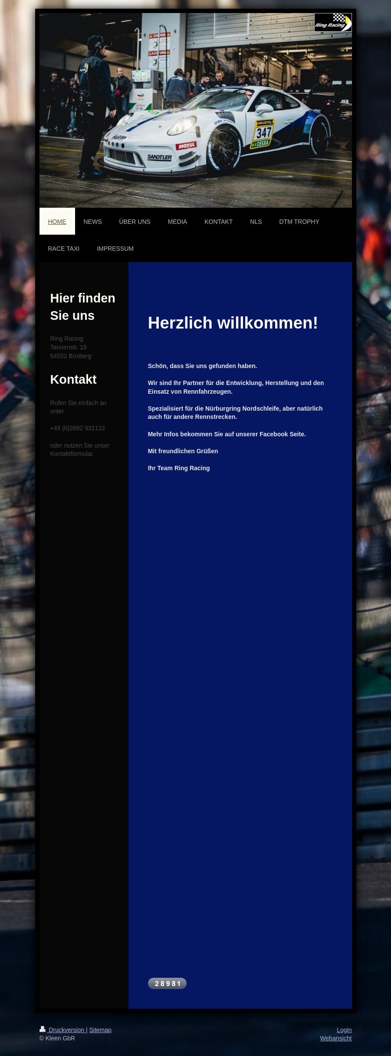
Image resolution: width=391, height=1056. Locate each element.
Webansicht (336, 1038)
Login (344, 1029)
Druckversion (62, 1029)
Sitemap (100, 1029)
